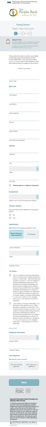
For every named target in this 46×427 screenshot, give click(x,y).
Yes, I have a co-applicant (31, 365)
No (14, 215)
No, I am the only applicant (16, 365)
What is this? (13, 328)
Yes (14, 218)
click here (12, 61)
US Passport (32, 234)
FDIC (20, 390)
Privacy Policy (28, 47)
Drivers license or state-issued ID (16, 234)
